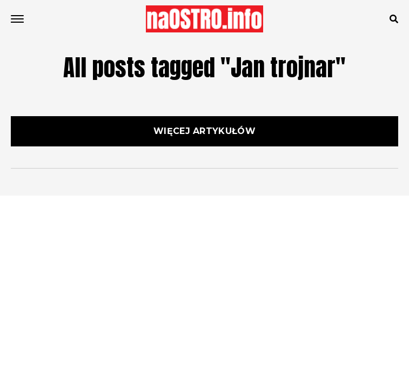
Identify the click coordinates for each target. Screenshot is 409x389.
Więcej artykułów (204, 131)
